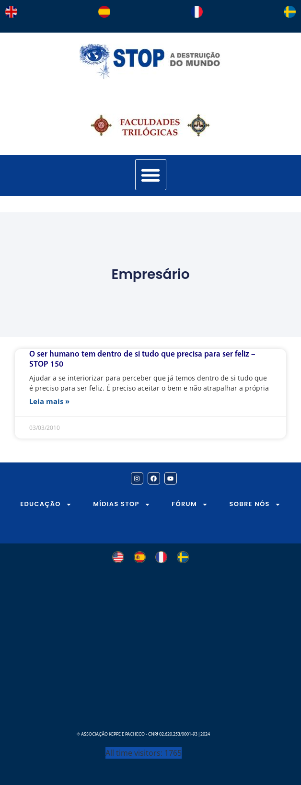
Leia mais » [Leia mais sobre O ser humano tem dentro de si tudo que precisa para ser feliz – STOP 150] (49, 401)
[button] (150, 174)
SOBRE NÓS (255, 504)
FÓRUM (190, 504)
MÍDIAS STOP (121, 504)
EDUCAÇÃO (46, 504)
